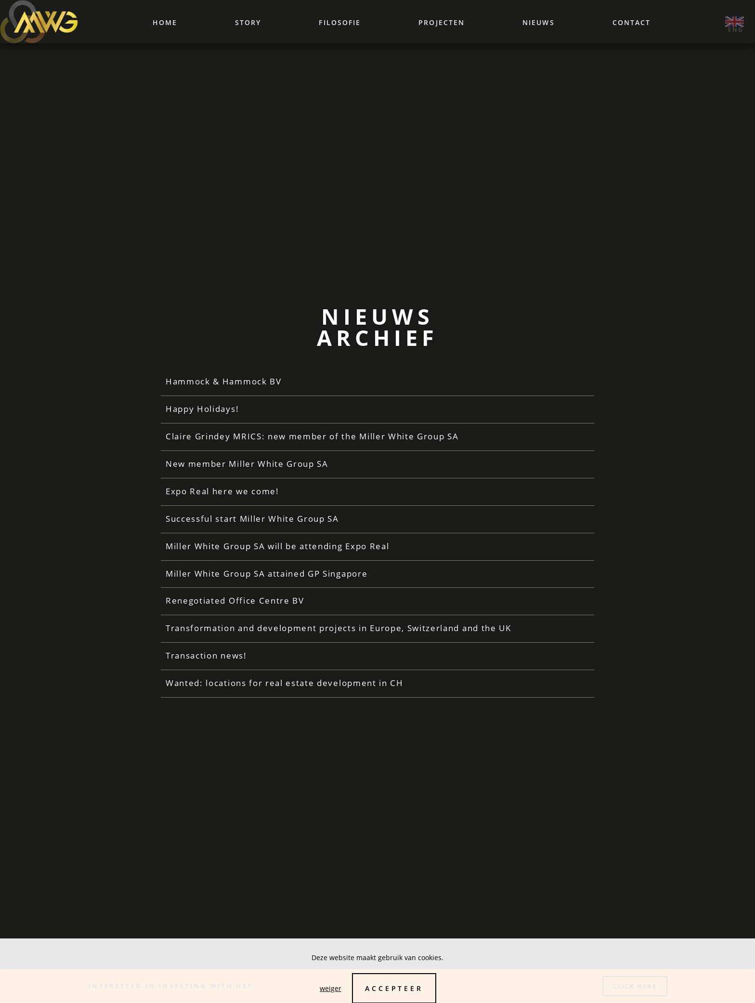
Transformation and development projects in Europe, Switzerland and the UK (338, 633)
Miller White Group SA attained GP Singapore (266, 578)
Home (165, 22)
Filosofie (340, 22)
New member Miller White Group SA (247, 469)
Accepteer (394, 988)
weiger (330, 988)
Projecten (441, 22)
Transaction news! (206, 661)
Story (248, 22)
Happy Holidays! (202, 414)
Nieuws (538, 22)
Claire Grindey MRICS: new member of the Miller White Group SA (312, 441)
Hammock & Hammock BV (224, 386)
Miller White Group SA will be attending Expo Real (277, 551)
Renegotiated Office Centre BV (235, 606)
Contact (631, 22)
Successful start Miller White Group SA (252, 523)
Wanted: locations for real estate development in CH (285, 688)
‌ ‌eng (734, 21)
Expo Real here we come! (222, 496)
